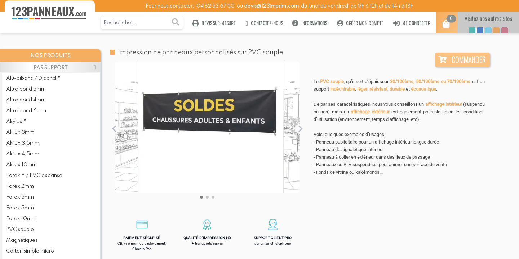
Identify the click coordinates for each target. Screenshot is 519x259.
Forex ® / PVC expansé (34, 175)
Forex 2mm (20, 186)
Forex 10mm (21, 218)
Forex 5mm (20, 207)
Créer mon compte (360, 23)
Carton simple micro (30, 251)
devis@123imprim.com (271, 6)
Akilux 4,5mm (22, 153)
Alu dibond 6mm (26, 110)
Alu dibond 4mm (26, 100)
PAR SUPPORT (51, 68)
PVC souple (20, 229)
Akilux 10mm (21, 164)
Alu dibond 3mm (26, 89)
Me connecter (411, 23)
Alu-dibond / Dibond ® (33, 78)
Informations (309, 23)
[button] (201, 197)
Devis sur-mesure (214, 23)
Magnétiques (21, 240)
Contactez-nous (264, 23)
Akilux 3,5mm (22, 143)
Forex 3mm (20, 197)
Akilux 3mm (20, 132)
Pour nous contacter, (170, 6)
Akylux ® (16, 121)
